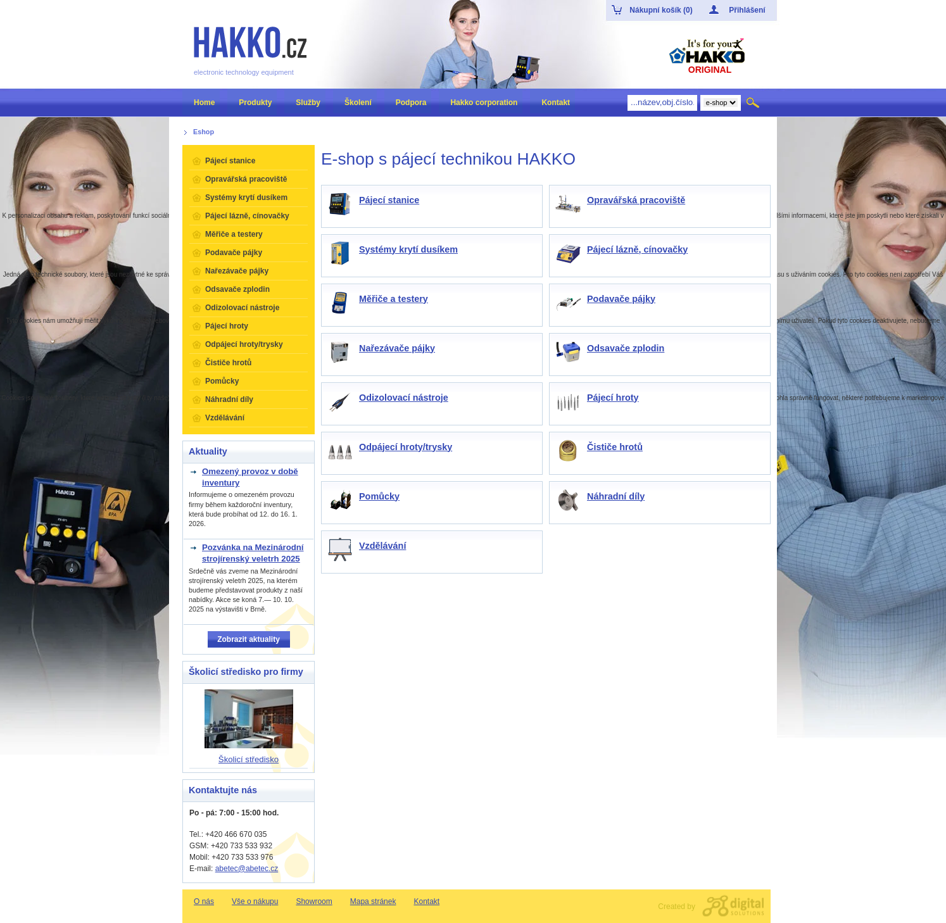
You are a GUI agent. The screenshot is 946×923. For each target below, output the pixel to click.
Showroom (314, 901)
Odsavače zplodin (625, 348)
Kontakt (426, 901)
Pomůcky (379, 496)
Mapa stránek (373, 901)
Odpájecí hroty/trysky (405, 447)
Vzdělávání (382, 546)
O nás (204, 901)
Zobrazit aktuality (248, 639)
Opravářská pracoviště (636, 200)
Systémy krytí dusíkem (408, 249)
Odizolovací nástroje (403, 397)
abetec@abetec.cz (247, 868)
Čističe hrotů (615, 447)
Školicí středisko (248, 759)
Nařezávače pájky (397, 348)
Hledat (754, 102)
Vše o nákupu (255, 901)
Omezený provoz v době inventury (250, 477)
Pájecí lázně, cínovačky (637, 249)
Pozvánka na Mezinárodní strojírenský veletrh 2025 (253, 553)
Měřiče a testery (393, 299)
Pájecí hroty (613, 397)
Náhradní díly (616, 496)
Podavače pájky (621, 299)
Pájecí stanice (389, 200)
